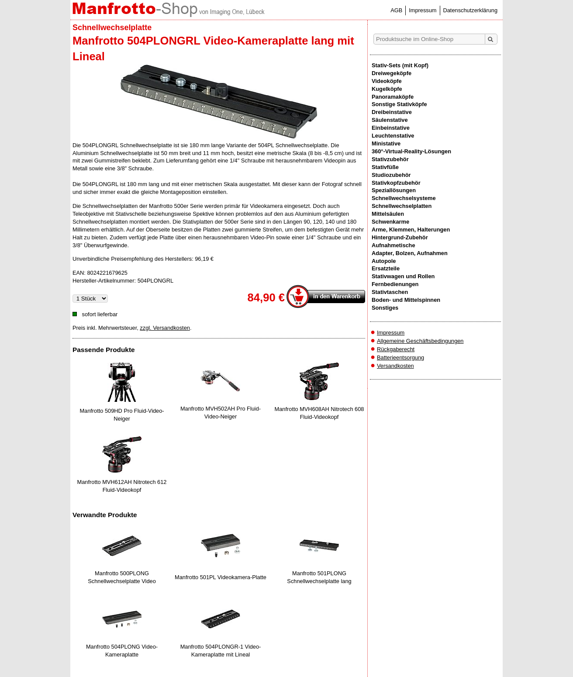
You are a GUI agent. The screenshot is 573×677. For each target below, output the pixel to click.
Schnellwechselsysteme (404, 198)
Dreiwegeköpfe (391, 73)
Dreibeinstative (392, 112)
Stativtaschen (390, 292)
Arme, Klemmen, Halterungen (411, 229)
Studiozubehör (391, 175)
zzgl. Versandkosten (165, 328)
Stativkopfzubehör (396, 183)
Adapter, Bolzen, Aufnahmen (410, 253)
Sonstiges (385, 307)
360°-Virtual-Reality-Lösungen (411, 151)
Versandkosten (395, 366)
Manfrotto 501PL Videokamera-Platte (220, 577)
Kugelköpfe (387, 89)
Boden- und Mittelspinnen (406, 300)
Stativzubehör (390, 159)
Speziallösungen (394, 190)
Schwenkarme (390, 221)
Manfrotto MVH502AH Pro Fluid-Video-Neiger (220, 412)
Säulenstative (390, 120)
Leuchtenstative (393, 135)
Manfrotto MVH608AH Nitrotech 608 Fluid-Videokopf (319, 413)
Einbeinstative (391, 127)
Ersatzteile (386, 268)
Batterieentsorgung (400, 357)
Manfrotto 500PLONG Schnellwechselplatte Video (122, 577)
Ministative (386, 143)
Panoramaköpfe (393, 96)
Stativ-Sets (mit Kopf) (400, 65)
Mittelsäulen (388, 214)
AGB (396, 10)
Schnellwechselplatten (401, 206)
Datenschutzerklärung (470, 10)
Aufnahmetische (393, 245)
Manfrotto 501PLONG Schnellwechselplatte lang (319, 577)
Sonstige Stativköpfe (399, 104)
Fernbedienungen (395, 284)
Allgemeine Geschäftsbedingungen (420, 341)
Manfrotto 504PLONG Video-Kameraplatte (122, 650)
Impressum (422, 10)
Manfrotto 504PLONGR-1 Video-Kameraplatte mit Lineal (220, 650)
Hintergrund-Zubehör (400, 237)
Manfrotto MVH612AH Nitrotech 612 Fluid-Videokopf (122, 486)
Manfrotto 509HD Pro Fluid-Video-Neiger (121, 415)
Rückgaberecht (395, 349)
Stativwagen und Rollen (403, 276)
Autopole (384, 261)
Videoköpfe (387, 81)
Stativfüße (385, 167)
